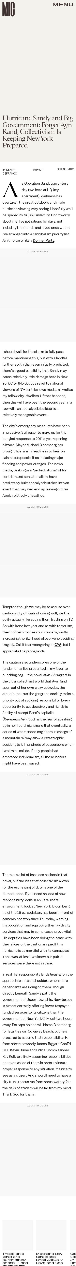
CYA (58, 645)
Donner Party (43, 240)
